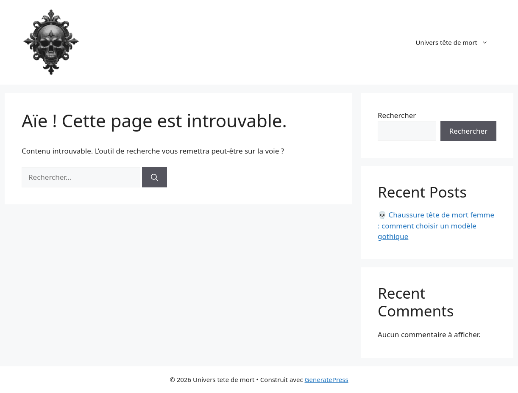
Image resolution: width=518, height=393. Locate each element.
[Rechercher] (154, 177)
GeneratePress (326, 379)
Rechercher (397, 115)
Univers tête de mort (456, 42)
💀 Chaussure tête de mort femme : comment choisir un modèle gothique (436, 225)
